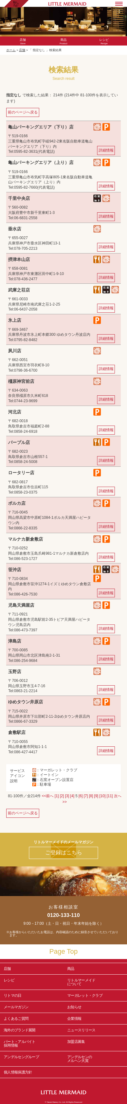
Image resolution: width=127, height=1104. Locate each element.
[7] (86, 796)
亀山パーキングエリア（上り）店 (40, 162)
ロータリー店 (21, 472)
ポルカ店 (17, 503)
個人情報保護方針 (18, 1072)
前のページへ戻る (23, 112)
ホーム (11, 50)
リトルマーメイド (95, 982)
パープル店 (19, 442)
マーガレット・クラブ (84, 995)
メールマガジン (16, 1007)
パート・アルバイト (32, 1043)
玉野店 (14, 671)
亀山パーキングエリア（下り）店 (40, 126)
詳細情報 (106, 150)
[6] (80, 796)
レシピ (32, 982)
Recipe (104, 41)
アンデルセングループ (32, 1059)
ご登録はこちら (63, 853)
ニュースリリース (81, 1030)
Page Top (63, 951)
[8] (91, 796)
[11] (109, 796)
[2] (62, 796)
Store (22, 41)
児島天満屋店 (21, 605)
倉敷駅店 (17, 732)
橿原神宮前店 (21, 381)
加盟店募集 (95, 1043)
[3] (67, 796)
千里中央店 (19, 198)
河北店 (14, 411)
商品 (70, 969)
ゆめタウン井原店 (25, 701)
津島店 (14, 641)
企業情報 (74, 1018)
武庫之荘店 (19, 289)
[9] (96, 796)
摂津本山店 (19, 259)
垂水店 (14, 228)
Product (63, 41)
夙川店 (14, 350)
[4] (72, 796)
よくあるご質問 (16, 1018)
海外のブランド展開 (19, 1030)
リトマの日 (12, 995)
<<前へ (48, 796)
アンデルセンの (95, 1059)
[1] (57, 796)
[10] (102, 796)
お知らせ (74, 1007)
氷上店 (14, 320)
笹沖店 (14, 569)
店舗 (22, 50)
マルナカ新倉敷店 (25, 539)
